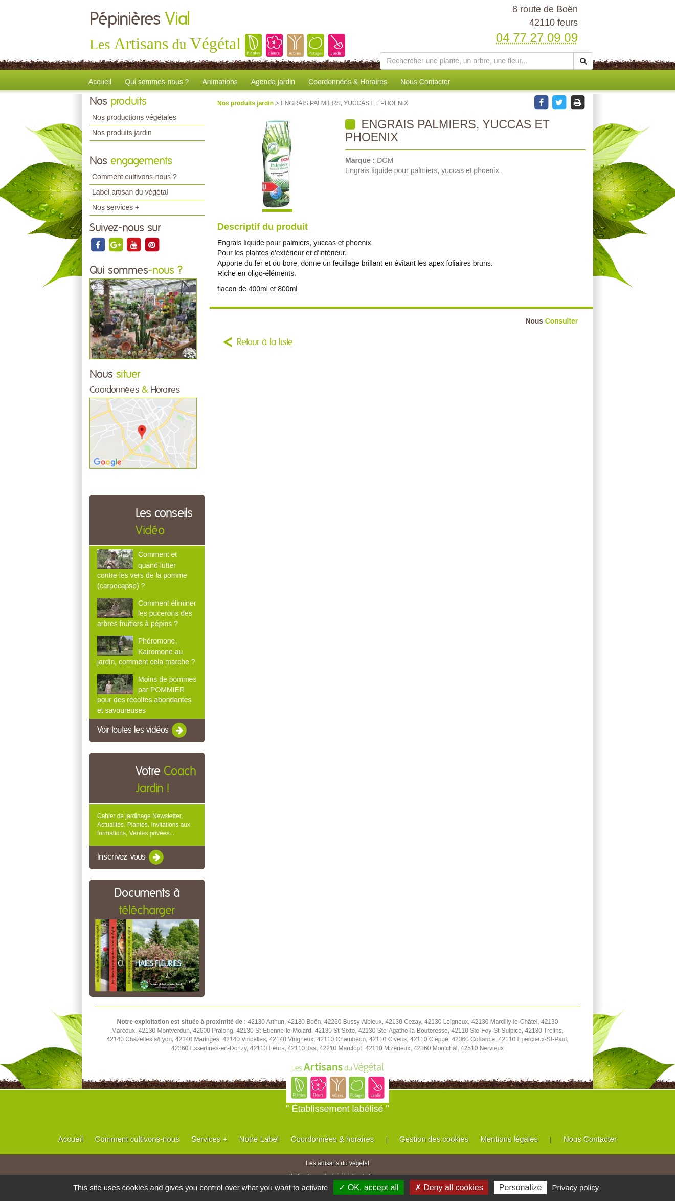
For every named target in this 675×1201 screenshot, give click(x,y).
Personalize (520, 1187)
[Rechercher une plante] (477, 61)
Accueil (99, 82)
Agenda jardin (273, 82)
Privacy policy (575, 1187)
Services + (209, 1138)
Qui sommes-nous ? (157, 82)
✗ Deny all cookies (449, 1187)
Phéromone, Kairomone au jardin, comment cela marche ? (146, 651)
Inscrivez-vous (131, 857)
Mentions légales (509, 1138)
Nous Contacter (425, 82)
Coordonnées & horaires (332, 1138)
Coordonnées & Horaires (347, 82)
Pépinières (139, 19)
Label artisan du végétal (130, 192)
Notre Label (259, 1138)
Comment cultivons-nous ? (134, 177)
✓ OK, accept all (368, 1187)
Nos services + (115, 207)
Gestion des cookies (433, 1138)
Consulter (552, 321)
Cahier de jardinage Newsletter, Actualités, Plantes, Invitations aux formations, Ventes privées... (143, 824)
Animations (219, 82)
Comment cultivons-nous (137, 1138)
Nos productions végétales (134, 117)
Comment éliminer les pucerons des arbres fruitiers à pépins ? (146, 613)
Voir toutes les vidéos (142, 730)
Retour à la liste (265, 342)
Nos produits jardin (122, 132)
